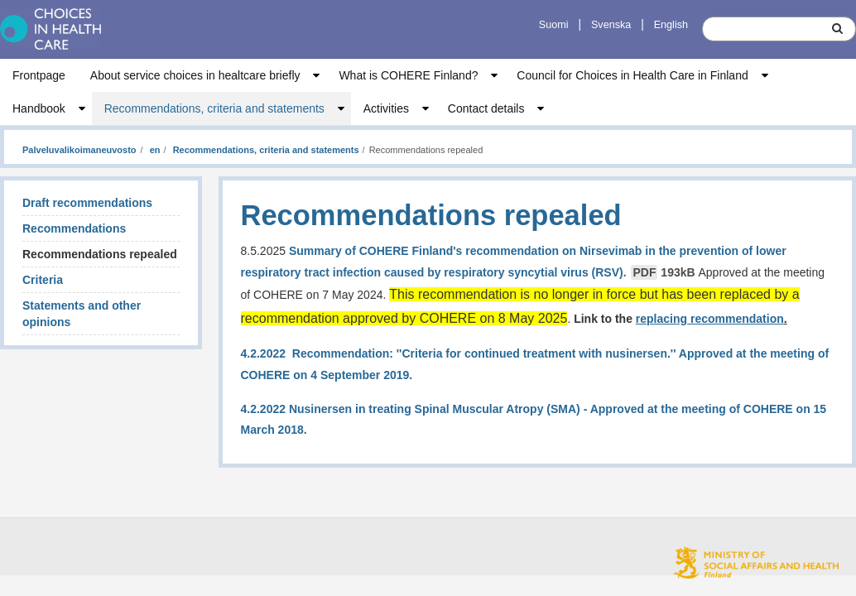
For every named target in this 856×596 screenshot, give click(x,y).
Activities (386, 108)
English (671, 25)
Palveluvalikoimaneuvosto (79, 150)
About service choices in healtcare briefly (195, 75)
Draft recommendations (87, 202)
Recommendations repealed (99, 254)
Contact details (486, 108)
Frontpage (38, 75)
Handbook (38, 108)
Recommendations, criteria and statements (214, 108)
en (154, 150)
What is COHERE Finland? (408, 75)
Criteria (42, 279)
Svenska (611, 25)
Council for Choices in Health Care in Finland (632, 75)
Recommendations (74, 228)
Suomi (554, 25)
